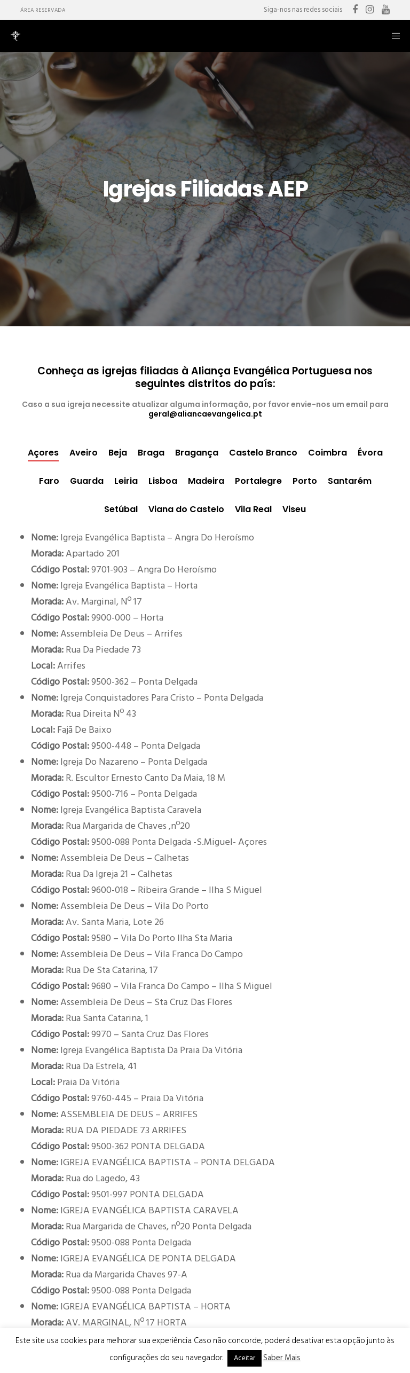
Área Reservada (42, 10)
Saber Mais (282, 1357)
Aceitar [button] (244, 1358)
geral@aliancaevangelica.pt (205, 414)
